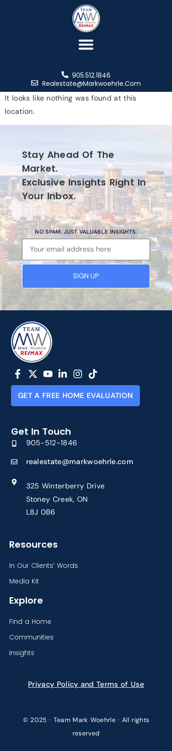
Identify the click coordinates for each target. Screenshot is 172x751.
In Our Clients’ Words (43, 565)
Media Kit (24, 581)
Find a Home (30, 621)
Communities (31, 637)
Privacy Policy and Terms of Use (86, 684)
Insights (21, 652)
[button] (86, 44)
